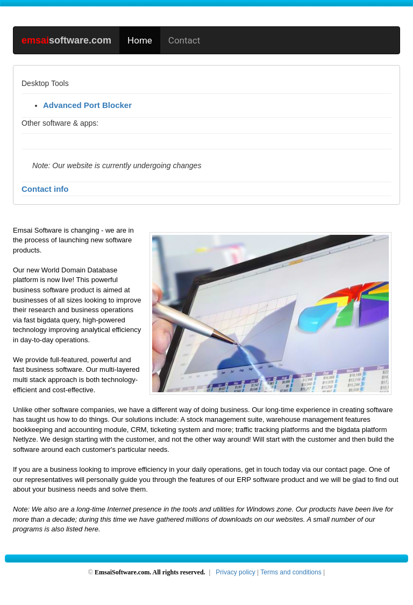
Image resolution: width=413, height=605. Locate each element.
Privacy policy (235, 572)
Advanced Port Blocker (87, 105)
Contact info (45, 188)
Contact (184, 40)
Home (139, 40)
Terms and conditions (290, 572)
